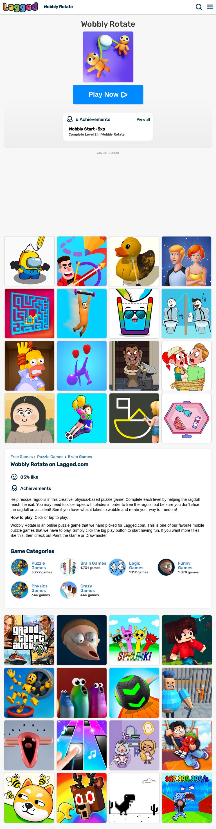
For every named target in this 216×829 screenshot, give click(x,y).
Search (199, 7)
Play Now (104, 94)
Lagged (21, 7)
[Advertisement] (108, 194)
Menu (210, 7)
